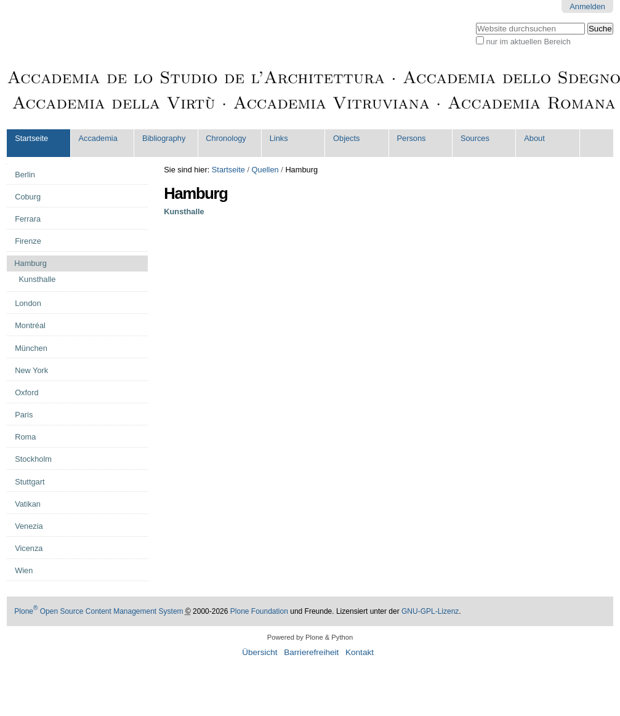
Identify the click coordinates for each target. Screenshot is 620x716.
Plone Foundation (259, 611)
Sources (475, 138)
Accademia (98, 138)
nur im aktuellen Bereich (528, 41)
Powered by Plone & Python (310, 637)
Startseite (31, 138)
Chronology (226, 138)
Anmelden (587, 6)
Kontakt (359, 652)
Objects (346, 138)
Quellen (265, 169)
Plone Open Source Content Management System (98, 611)
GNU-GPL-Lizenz (430, 611)
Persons (411, 138)
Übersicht (259, 652)
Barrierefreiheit (311, 652)
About (534, 138)
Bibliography (163, 138)
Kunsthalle (184, 211)
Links (279, 138)
